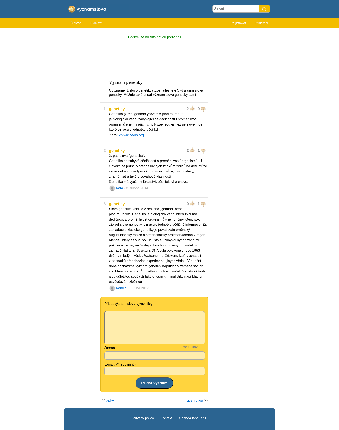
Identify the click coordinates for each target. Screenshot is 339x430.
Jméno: (110, 348)
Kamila (121, 288)
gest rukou (195, 400)
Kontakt (166, 418)
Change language (192, 418)
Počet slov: (190, 347)
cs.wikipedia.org (131, 135)
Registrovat (238, 23)
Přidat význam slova (128, 304)
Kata (119, 188)
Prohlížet (96, 23)
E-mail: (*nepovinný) (120, 364)
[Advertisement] (81, 95)
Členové (76, 23)
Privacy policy (143, 418)
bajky (110, 400)
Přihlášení (261, 23)
